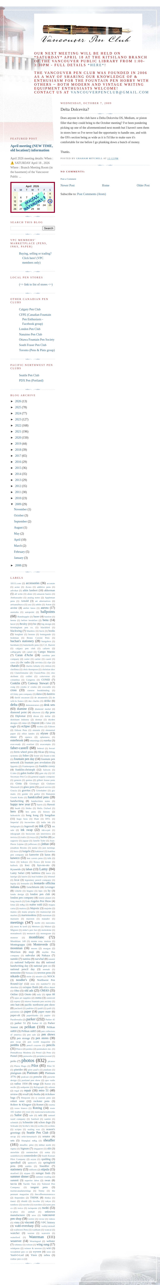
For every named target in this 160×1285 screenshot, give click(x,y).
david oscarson (22, 697)
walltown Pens (21, 1229)
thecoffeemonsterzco (45, 1194)
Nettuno (29, 972)
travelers (38, 1204)
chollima (14, 669)
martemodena (28, 915)
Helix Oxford (44, 808)
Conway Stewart (38, 683)
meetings (17, 922)
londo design (17, 894)
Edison (51, 726)
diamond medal (43, 709)
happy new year (20, 804)
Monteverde (40, 944)
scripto (18, 1129)
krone (48, 861)
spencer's (32, 1162)
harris (39, 804)
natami (51, 959)
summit (14, 1180)
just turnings (48, 847)
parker (31, 1019)
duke (24, 723)
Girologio (34, 783)
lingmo (30, 890)
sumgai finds (43, 1173)
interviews (46, 833)
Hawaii (51, 804)
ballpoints (48, 612)
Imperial (14, 822)
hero (13, 811)
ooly (39, 994)
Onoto (28, 994)
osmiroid (50, 998)
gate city (43, 773)
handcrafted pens (38, 797)
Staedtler (44, 1166)
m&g (22, 904)
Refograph (39, 1087)
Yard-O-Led (17, 1255)
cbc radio (25, 662)
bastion (47, 616)
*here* (96, 65)
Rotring (37, 1108)
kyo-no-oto (43, 865)
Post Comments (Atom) (91, 194)
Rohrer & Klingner (20, 1104)
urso (34, 1215)
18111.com (15, 583)
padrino (30, 1008)
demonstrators (32, 705)
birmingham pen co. (21, 627)
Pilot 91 (51, 1066)
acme (17, 587)
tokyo (48, 1201)
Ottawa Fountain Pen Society (36, 339)
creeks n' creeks (28, 687)
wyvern (37, 1251)
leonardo (25, 883)
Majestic (34, 908)
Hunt (36, 818)
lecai (16, 879)
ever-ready (15, 744)
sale (31, 1115)
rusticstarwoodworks (45, 1111)
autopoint (29, 612)
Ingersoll (29, 826)
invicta (13, 837)
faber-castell (19, 748)
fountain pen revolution (37, 762)
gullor (37, 794)
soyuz (33, 1159)
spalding (46, 1159)
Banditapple (23, 616)
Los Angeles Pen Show (38, 901)
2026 (18, 401)
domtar (38, 719)
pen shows (48, 1034)
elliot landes (28, 733)
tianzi (13, 1201)
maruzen (14, 918)
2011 (18, 492)
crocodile (46, 687)
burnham (14, 645)
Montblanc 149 (18, 941)
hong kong (32, 815)
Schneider (27, 1122)
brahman (14, 637)
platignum (15, 1073)
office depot (49, 987)
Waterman (36, 1237)
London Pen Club (29, 329)
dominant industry (19, 719)
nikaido (14, 976)
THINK (34, 1197)
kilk (49, 858)
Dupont (35, 722)
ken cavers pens (35, 858)
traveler (26, 1204)
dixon (36, 716)
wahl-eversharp (24, 1225)
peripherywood (44, 1056)
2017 (18, 455)
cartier (38, 659)
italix (23, 837)
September (21, 521)
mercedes (50, 922)
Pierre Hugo (20, 1066)
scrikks (51, 1126)
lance (48, 873)
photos (27, 1060)
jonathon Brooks (18, 847)
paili (49, 1008)
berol (12, 624)
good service (45, 787)
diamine (22, 708)
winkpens (15, 1248)
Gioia (19, 783)
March (18, 545)
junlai (34, 847)
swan (47, 1180)
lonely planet (44, 897)
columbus (15, 679)
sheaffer (49, 1140)
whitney (18, 1244)
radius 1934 (20, 1083)
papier (47, 1015)
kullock (14, 865)
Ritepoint (25, 1097)
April (17, 539)
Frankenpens (28, 766)
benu (45, 620)
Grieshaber (41, 790)
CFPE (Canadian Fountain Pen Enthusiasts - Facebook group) (35, 319)
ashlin (38, 604)
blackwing (16, 630)
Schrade (14, 1126)
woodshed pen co (19, 1251)
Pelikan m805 (29, 1031)
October (19, 515)
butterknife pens (31, 645)
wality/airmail (48, 1226)
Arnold (25, 600)
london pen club (40, 894)
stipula (45, 1169)
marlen (13, 915)
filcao (41, 751)
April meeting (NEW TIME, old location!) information (31, 148)
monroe (14, 937)
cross (13, 690)
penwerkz (27, 1056)
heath (17, 808)
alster (29, 594)
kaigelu (26, 851)
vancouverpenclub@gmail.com (110, 92)
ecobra (40, 726)
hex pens (31, 811)
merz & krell (20, 926)
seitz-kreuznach (29, 1136)
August (19, 527)
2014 (18, 474)
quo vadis (50, 1080)
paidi (40, 1008)
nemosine (15, 972)
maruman (46, 915)
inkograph (15, 833)
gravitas (26, 790)
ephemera (44, 737)
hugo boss (22, 818)
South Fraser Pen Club (32, 345)
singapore (38, 1148)
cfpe (49, 662)
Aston (48, 604)
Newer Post (68, 185)
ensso (13, 737)
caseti (48, 659)
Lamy (43, 869)
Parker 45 (50, 1019)
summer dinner (19, 1176)
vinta (16, 1222)
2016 (18, 461)
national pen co (42, 965)
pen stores (42, 1038)
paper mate (44, 1011)
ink (41, 826)
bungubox (46, 641)
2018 (18, 449)
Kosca (37, 861)
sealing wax (33, 1129)
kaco (16, 851)
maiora (22, 908)
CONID (45, 679)
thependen (19, 1197)
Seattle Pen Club (29, 375)
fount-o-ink (49, 755)
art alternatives (43, 601)
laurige (13, 876)
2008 (18, 565)
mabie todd (35, 904)
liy (49, 890)
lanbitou (35, 873)
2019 (18, 443)
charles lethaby (33, 666)
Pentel (13, 1055)
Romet (40, 1104)
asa (29, 604)
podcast (25, 1076)
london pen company (22, 897)
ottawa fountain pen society (37, 1001)
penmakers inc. (44, 1049)
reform (51, 1087)
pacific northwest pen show (40, 1004)
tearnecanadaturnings (20, 1190)
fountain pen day (24, 759)
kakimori (39, 851)
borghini (19, 634)
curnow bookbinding (38, 690)
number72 (45, 983)
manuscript (45, 911)
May (17, 533)
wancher (15, 1233)
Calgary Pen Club (30, 309)
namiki (14, 958)
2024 (18, 413)
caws (12, 662)
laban (29, 869)
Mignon (14, 930)
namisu (26, 958)
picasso (51, 1061)
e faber (47, 723)
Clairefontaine (21, 672)
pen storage (23, 1038)
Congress (30, 679)
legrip (13, 883)
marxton (30, 918)
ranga (36, 1083)
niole (28, 976)
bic (35, 623)
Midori (48, 926)
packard (18, 1008)
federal (40, 748)
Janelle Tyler (39, 840)
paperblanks (32, 1015)
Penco (19, 1049)
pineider (18, 1069)
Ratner (48, 1083)
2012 (18, 486)
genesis (17, 780)
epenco (28, 737)
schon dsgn (44, 1122)
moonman (16, 948)
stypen (27, 1173)
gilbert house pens (46, 780)
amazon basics (44, 594)
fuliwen (46, 769)
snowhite (14, 1152)
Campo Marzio (46, 651)
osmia (38, 997)
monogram (45, 933)
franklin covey (47, 766)
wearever (15, 1241)
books (51, 630)
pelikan (29, 1027)
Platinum (32, 1073)
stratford (14, 1173)
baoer (37, 616)
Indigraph (15, 826)
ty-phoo (14, 1211)
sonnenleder (30, 1155)
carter (27, 659)
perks (13, 1061)
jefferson (32, 844)
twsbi (45, 1208)
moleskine (46, 930)
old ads (28, 990)
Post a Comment (68, 179)
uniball (31, 1211)
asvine (13, 607)
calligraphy (15, 652)
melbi (37, 922)
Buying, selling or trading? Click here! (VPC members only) (35, 258)
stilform (33, 1169)
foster (36, 755)
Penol (39, 1052)
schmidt (14, 1122)
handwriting (17, 801)
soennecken (32, 1152)
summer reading (43, 1176)
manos (13, 911)
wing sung (43, 1244)
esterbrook (16, 740)
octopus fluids (30, 987)
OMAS (44, 990)
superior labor (32, 1180)
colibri (29, 676)
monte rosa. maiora (41, 941)
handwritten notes (40, 801)
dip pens (50, 712)
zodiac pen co (17, 1259)
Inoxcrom (30, 833)
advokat (14, 590)
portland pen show (31, 1080)
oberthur (14, 987)
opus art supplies (22, 998)
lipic (40, 890)
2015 (18, 467)
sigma (13, 1148)
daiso (39, 693)
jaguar (25, 840)
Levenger (50, 887)
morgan (47, 948)
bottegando (45, 634)
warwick (46, 1233)
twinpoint (32, 1208)
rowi (28, 1111)
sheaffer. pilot (27, 1145)
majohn (47, 908)
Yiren (34, 1255)
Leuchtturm (33, 887)
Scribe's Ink (28, 1126)
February (20, 551)
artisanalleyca (17, 604)
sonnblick (15, 1155)
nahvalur (30, 955)
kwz (27, 865)
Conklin (15, 683)
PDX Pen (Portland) (31, 380)
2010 (18, 498)
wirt (48, 1248)
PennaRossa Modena (20, 1052)
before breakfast (29, 620)
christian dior (48, 669)
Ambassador (16, 597)
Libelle (18, 890)
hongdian (50, 815)
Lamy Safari (17, 873)
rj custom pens (43, 1097)
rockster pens (42, 1101)
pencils (50, 1045)
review (14, 1094)
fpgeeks (14, 766)
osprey (17, 1001)
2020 (18, 437)
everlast (30, 744)
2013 (18, 480)
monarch (31, 933)
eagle (13, 726)
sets (12, 1140)
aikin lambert (30, 590)
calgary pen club (25, 648)
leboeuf (51, 876)
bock (41, 631)
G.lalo (13, 773)
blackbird (45, 627)
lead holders (37, 876)
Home (105, 185)
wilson (29, 1244)
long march (15, 901)
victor (41, 1219)
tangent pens (39, 1187)
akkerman (49, 590)
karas (48, 854)
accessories (33, 583)
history (46, 811)
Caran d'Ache (24, 655)
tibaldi (24, 1201)
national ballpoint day (27, 962)
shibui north (45, 1145)
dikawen (36, 712)
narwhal (39, 958)
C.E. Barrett (49, 645)
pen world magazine (39, 1041)
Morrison (15, 951)
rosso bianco (20, 1108)
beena (13, 620)
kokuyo (24, 861)
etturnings (35, 740)
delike (47, 700)
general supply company (43, 776)
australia (14, 612)
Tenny (41, 1190)
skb (49, 1148)
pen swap (15, 1041)
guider (25, 794)
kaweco (15, 858)
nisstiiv (39, 976)
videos (52, 1219)
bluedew (31, 631)
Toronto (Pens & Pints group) (37, 350)
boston (31, 634)
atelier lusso (29, 608)
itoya (32, 837)
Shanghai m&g (29, 1140)
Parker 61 (37, 1023)
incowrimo (30, 822)
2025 (18, 407)
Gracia (13, 790)
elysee (44, 733)
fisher (25, 755)
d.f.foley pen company (21, 694)
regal (16, 1090)
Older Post (143, 185)
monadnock (16, 933)
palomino (14, 1011)
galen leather (28, 773)
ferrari (52, 748)
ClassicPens (39, 672)
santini (47, 1119)
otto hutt (15, 1004)
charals (14, 665)
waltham (36, 1229)
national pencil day (22, 969)
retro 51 (44, 1090)
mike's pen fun (29, 930)
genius (29, 780)
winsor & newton (33, 1248)
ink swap (27, 830)
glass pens (29, 786)
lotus (12, 904)
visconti (29, 1222)
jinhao (45, 844)
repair (27, 1090)
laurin (24, 876)
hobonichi (15, 815)
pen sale (31, 1034)
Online (14, 994)
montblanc (36, 937)
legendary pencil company (38, 880)
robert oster (17, 1101)
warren (30, 1233)
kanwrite (34, 854)
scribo (41, 1126)
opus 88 (50, 994)
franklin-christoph (25, 769)
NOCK (51, 976)
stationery (16, 1169)
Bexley (23, 623)
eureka (47, 740)
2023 (18, 419)
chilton (48, 666)
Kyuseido (15, 869)
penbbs (14, 1045)
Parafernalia (16, 1019)
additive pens (44, 587)
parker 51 (20, 1023)
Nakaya (46, 955)
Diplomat (20, 716)
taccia (13, 1183)
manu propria (28, 911)
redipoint (24, 1087)
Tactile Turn (29, 1183)
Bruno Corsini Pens (38, 637)
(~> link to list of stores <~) (36, 284)
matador (46, 918)
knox (12, 861)
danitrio (50, 693)
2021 (18, 431)
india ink (46, 822)
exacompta (45, 744)
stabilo (28, 1166)
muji (31, 951)
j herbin (43, 837)
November (21, 509)
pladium (47, 1069)
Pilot (34, 1066)
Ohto (16, 990)
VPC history (48, 1222)
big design (46, 624)
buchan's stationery (22, 641)
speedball (15, 1162)
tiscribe (36, 1201)
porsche (38, 1076)
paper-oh (15, 1015)
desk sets (49, 705)
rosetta (51, 1104)
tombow (14, 1204)
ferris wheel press (23, 751)
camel (29, 652)
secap (13, 1136)
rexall (25, 1094)
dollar (48, 716)
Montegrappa (17, 944)
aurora (45, 607)
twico (20, 1208)
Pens (48, 1052)
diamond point (18, 712)
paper (27, 1011)
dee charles (33, 701)
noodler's (21, 980)
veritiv (31, 1219)
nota (33, 983)
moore (34, 948)
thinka (48, 1197)
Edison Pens (20, 730)
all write (18, 594)
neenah (46, 969)
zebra (47, 1255)
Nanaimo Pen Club (30, 334)
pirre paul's (33, 1069)
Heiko (29, 808)
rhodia (37, 1094)
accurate (51, 583)
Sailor (17, 1115)
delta (14, 705)
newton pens (44, 972)
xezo (48, 1251)
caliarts (46, 648)
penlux (29, 1049)
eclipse (25, 726)
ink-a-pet (46, 830)
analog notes (33, 597)
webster (50, 1241)
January (19, 557)
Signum (24, 1148)
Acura (28, 587)
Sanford (35, 1119)
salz (40, 1115)
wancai (48, 1229)
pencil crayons (34, 1045)
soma (47, 1152)
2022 (18, 425)
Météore (36, 926)
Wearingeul (35, 1241)
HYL (47, 818)
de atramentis (41, 697)
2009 (18, 504)
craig (12, 687)
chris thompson (30, 669)
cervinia (39, 662)
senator (46, 1136)
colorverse (45, 676)
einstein (36, 730)
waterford (15, 1237)
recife (13, 1087)
